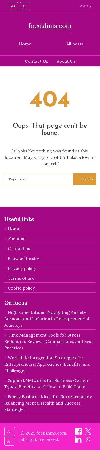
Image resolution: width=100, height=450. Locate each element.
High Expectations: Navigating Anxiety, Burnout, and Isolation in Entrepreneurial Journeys (46, 319)
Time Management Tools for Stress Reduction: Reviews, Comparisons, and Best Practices (48, 341)
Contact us (19, 248)
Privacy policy (22, 268)
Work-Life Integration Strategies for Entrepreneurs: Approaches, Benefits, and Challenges (47, 364)
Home (25, 43)
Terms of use (21, 278)
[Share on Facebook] (79, 433)
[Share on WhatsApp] (88, 441)
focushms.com (50, 26)
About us (16, 238)
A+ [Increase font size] (13, 6)
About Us (66, 61)
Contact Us (36, 61)
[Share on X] (88, 433)
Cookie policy (21, 288)
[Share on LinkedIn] (79, 441)
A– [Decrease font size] (24, 6)
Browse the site (23, 258)
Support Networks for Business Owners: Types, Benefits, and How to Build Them (47, 383)
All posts (75, 43)
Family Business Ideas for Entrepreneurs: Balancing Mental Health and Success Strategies (48, 403)
